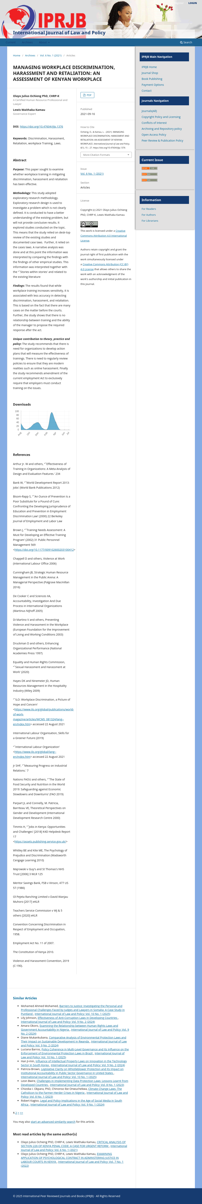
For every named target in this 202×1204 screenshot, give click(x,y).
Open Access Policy (154, 134)
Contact (147, 90)
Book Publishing (152, 79)
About (43, 42)
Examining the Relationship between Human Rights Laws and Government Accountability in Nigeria (69, 1027)
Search (186, 42)
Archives (27, 42)
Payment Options (153, 85)
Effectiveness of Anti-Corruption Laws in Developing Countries (78, 1018)
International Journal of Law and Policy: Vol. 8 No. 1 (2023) (87, 1085)
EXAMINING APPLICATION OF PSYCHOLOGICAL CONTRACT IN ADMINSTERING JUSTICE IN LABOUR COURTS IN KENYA (70, 1158)
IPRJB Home (149, 67)
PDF (88, 95)
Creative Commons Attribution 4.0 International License (103, 235)
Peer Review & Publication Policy (162, 140)
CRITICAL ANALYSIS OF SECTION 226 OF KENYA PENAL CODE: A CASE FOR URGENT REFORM (73, 1144)
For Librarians (150, 220)
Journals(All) (149, 111)
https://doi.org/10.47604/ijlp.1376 (41, 126)
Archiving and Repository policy (162, 129)
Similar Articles (25, 998)
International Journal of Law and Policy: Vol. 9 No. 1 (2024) (67, 1104)
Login (192, 3)
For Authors (149, 215)
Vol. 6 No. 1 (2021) (51, 55)
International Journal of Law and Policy (59, 32)
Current (11, 42)
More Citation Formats (96, 155)
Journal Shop (150, 73)
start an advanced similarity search (53, 1122)
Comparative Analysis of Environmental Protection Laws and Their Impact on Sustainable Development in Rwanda (73, 1039)
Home (16, 55)
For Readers (149, 209)
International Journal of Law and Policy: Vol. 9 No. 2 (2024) (58, 1022)
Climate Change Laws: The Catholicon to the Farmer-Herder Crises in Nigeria (71, 1091)
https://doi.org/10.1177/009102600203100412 (44, 550)
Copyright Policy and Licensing (161, 117)
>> (21, 1113)
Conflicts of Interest (154, 123)
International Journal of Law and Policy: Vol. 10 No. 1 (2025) (72, 1014)
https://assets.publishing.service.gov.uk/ (40, 841)
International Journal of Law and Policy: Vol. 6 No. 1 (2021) (74, 1148)
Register (179, 3)
